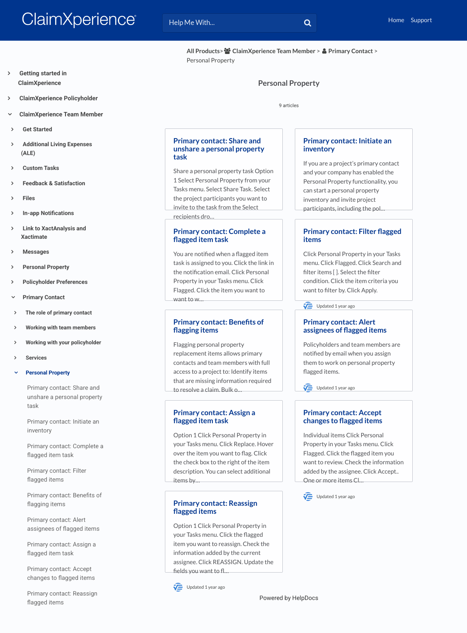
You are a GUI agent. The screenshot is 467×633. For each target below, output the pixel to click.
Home (396, 20)
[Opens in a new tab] (288, 598)
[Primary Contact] (347, 51)
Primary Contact (43, 297)
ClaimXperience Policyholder (58, 98)
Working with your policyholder (63, 342)
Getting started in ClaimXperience (42, 78)
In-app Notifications (47, 213)
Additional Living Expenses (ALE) (56, 148)
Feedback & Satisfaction (53, 183)
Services (36, 358)
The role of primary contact (58, 313)
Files (28, 198)
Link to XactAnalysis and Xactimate (53, 232)
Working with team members (60, 328)
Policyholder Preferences (54, 282)
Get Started (36, 129)
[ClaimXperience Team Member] (269, 51)
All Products (203, 51)
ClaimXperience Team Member (60, 114)
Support (421, 20)
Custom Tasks (40, 168)
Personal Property (45, 267)
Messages (35, 252)
